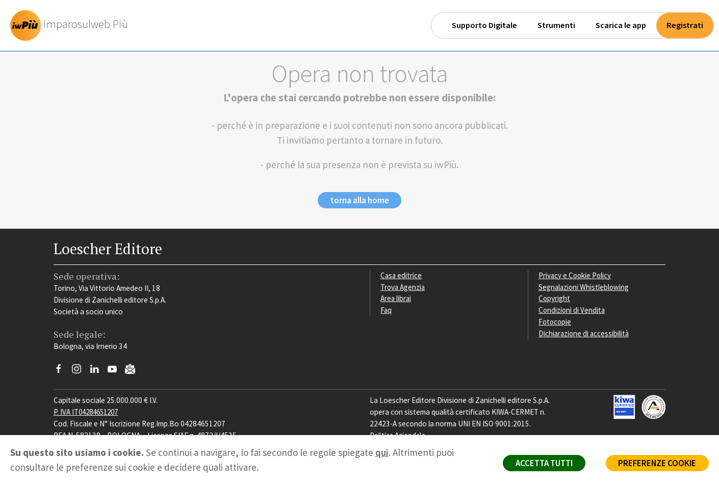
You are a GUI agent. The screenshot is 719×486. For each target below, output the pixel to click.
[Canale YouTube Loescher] (116, 372)
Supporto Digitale (484, 25)
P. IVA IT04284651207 (88, 412)
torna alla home (359, 200)
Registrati (684, 25)
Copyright (554, 299)
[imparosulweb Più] (72, 25)
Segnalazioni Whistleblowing (584, 287)
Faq (386, 310)
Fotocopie (555, 322)
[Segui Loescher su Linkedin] (98, 372)
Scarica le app (621, 25)
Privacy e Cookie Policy (575, 276)
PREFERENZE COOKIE (656, 463)
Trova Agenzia (403, 287)
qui (382, 452)
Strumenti (556, 25)
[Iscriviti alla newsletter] (134, 371)
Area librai (396, 299)
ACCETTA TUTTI (540, 463)
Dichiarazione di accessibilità (584, 334)
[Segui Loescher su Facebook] (62, 372)
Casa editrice (401, 276)
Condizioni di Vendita (572, 310)
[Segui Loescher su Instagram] (80, 372)
